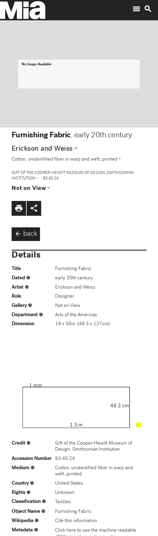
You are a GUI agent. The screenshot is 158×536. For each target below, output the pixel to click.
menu (136, 9)
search (148, 9)
